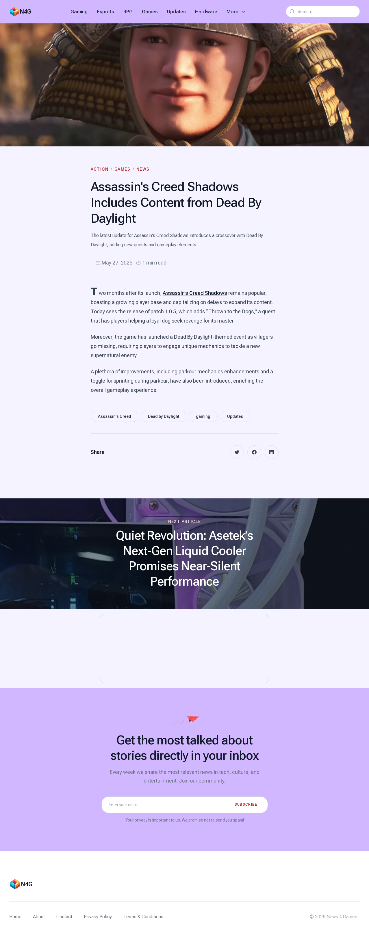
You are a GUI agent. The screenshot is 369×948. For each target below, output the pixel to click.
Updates (176, 11)
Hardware (206, 11)
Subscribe (246, 804)
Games (150, 11)
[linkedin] (272, 452)
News (143, 169)
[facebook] (254, 452)
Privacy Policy (98, 916)
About (39, 916)
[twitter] (237, 452)
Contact (64, 916)
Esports (105, 11)
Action (99, 169)
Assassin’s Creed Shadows (195, 293)
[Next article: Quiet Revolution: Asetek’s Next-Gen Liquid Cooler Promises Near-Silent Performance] (184, 553)
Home (15, 916)
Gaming (79, 11)
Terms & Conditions (143, 916)
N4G (25, 11)
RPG (128, 11)
